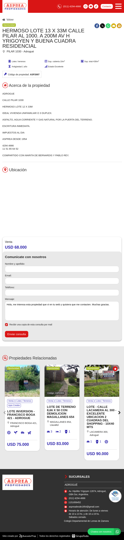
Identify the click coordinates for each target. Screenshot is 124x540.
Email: (8, 275)
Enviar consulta (16, 334)
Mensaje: (10, 299)
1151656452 (74, 502)
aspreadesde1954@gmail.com (84, 506)
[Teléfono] (62, 292)
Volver (8, 19)
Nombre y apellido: (15, 263)
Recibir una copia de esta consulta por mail (28, 324)
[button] (119, 412)
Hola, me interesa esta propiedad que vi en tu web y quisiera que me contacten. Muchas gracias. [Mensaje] (62, 311)
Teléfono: (10, 287)
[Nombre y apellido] (62, 269)
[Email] (62, 281)
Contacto (106, 6)
